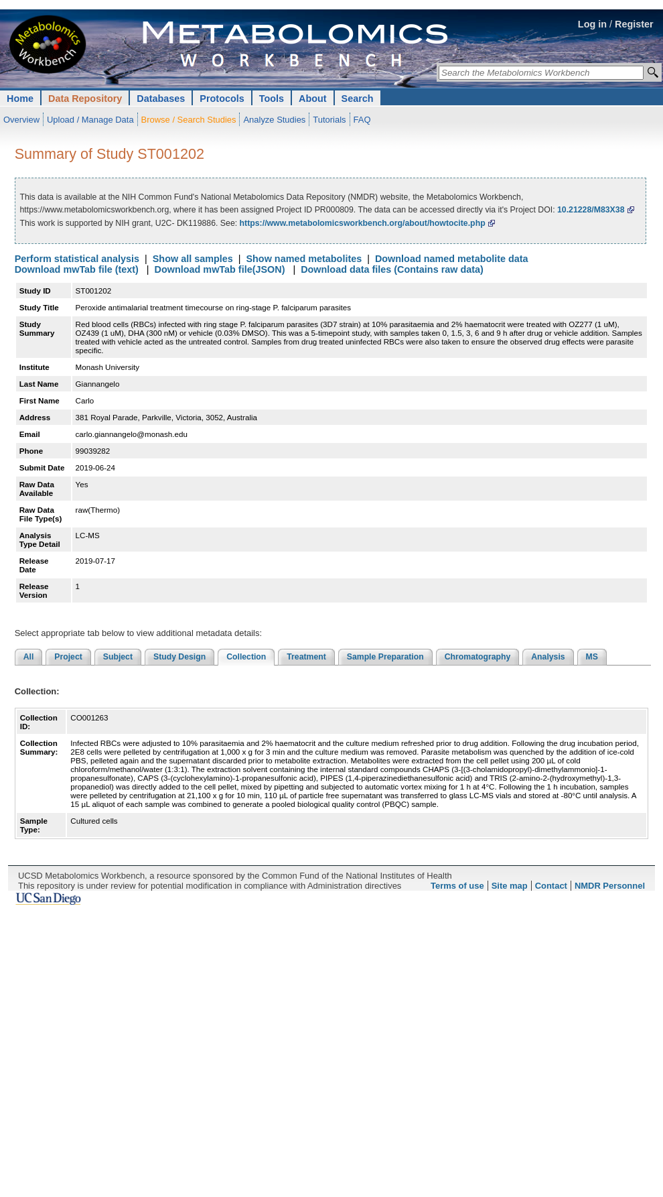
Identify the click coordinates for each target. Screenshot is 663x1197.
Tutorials (329, 120)
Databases (161, 98)
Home (20, 98)
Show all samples (193, 258)
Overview (21, 120)
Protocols (222, 98)
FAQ (362, 120)
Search (358, 98)
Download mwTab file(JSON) (220, 269)
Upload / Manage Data (90, 120)
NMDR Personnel (610, 886)
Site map (510, 886)
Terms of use (457, 886)
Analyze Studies (274, 120)
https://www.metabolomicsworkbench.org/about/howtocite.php (363, 223)
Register (634, 24)
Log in (592, 24)
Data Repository (85, 98)
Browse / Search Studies (188, 120)
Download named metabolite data (451, 258)
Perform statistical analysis (77, 258)
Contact (551, 886)
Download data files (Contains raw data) (392, 269)
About (313, 98)
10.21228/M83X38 (591, 209)
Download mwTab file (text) (77, 269)
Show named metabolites (304, 258)
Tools (271, 98)
